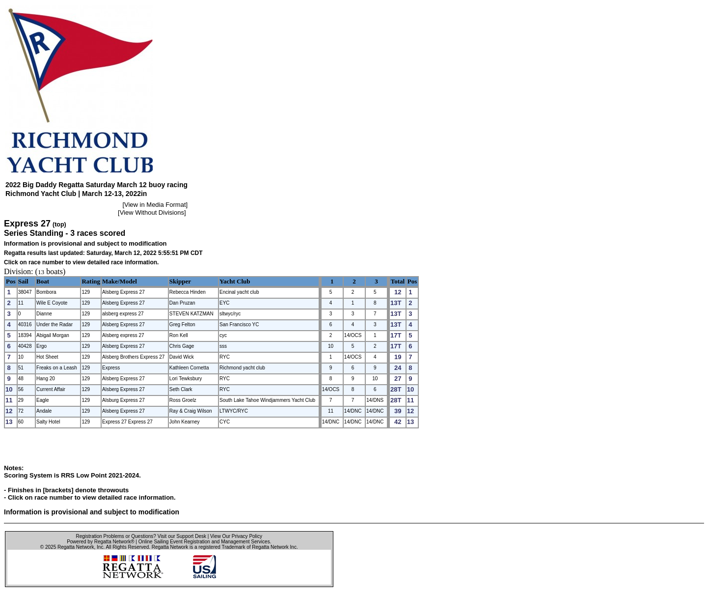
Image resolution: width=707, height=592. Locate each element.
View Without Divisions (152, 212)
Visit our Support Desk (182, 536)
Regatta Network (75, 547)
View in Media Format (155, 204)
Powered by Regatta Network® (100, 541)
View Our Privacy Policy (236, 536)
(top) (59, 224)
